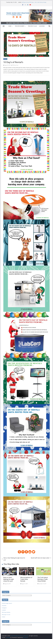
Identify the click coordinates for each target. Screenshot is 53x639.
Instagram (4, 607)
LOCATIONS (42, 26)
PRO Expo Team (15, 65)
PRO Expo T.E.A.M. (6, 614)
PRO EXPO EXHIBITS (19, 26)
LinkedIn (4, 610)
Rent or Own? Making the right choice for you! (13, 559)
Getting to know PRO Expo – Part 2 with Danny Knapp (34, 2)
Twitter (3, 617)
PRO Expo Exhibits (6, 612)
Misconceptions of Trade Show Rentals (26, 579)
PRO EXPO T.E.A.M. (32, 26)
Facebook (4, 605)
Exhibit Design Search (7, 603)
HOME (9, 26)
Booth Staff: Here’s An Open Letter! (41, 558)
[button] (12, 26)
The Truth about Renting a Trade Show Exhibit (42, 579)
